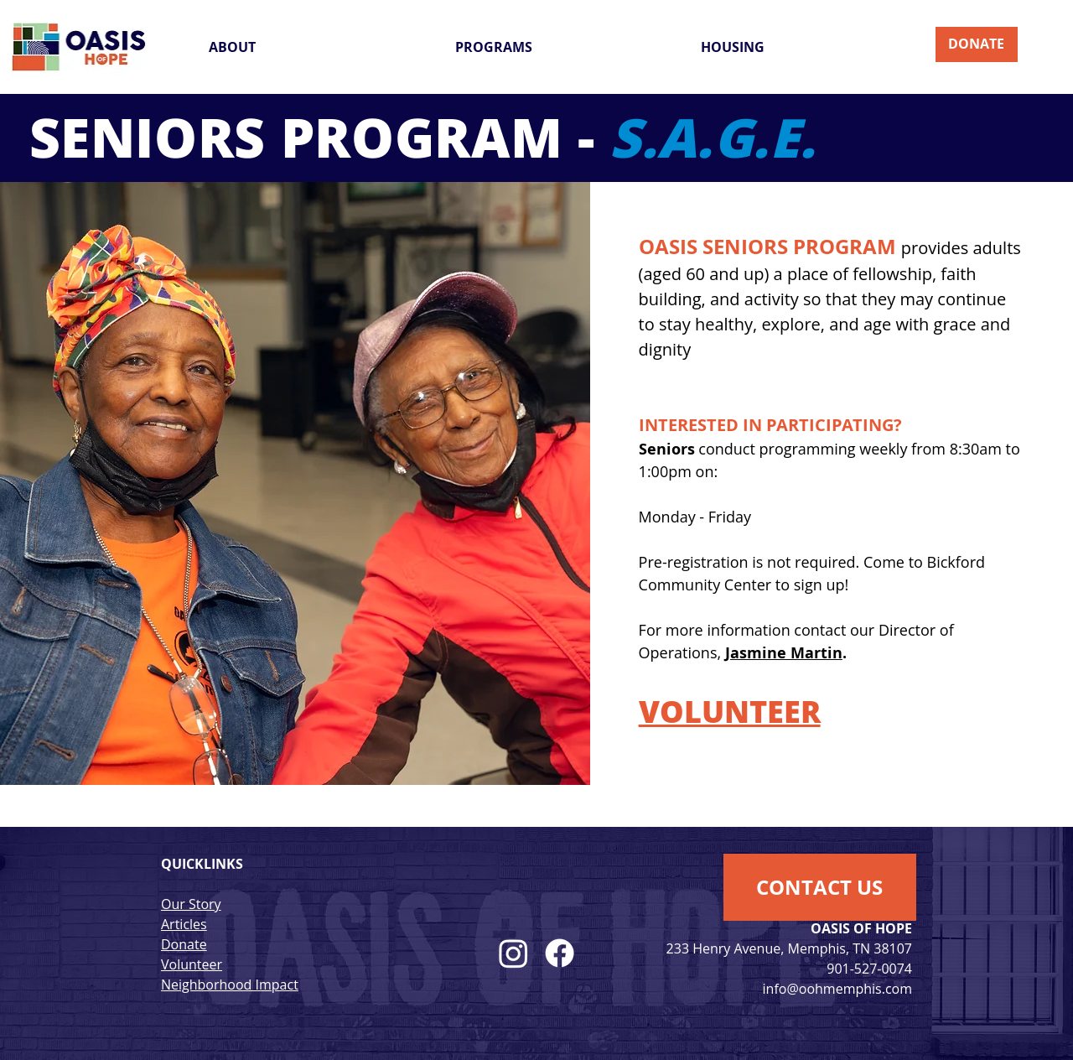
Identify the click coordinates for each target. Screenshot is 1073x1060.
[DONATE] (976, 44)
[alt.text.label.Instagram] (513, 953)
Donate (184, 944)
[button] (319, 47)
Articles (184, 924)
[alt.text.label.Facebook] (559, 953)
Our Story (191, 904)
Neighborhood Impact (229, 984)
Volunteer (191, 964)
